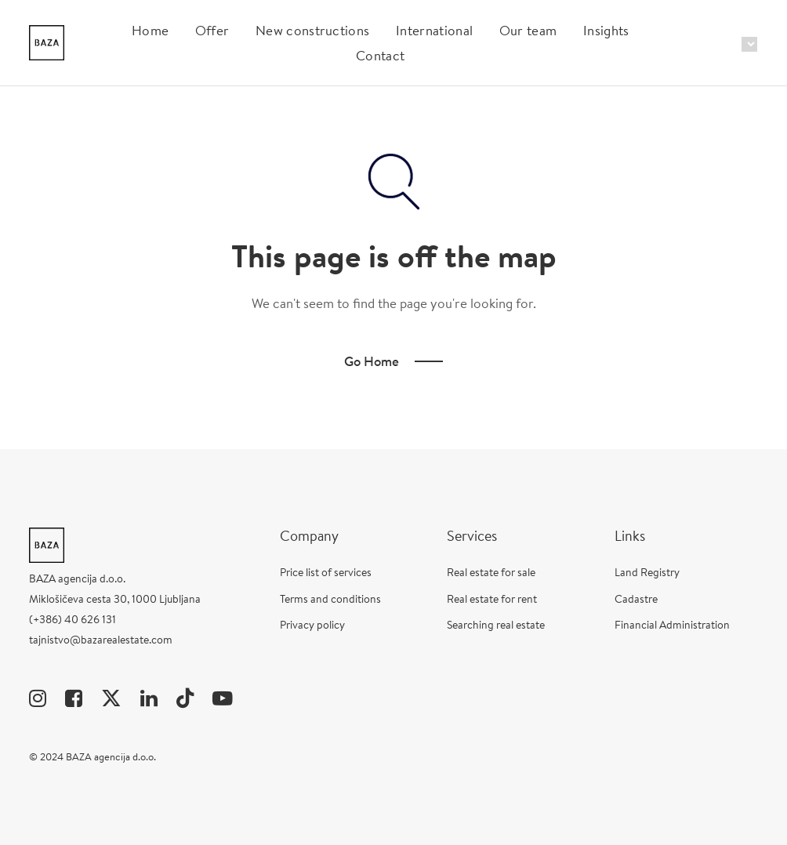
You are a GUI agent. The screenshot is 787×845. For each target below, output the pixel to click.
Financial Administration (672, 625)
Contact (380, 55)
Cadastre (636, 599)
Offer (212, 30)
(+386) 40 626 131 (72, 619)
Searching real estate (496, 625)
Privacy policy (312, 625)
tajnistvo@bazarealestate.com (100, 639)
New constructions (312, 30)
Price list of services (326, 572)
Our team (528, 30)
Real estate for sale (491, 572)
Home (150, 30)
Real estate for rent (492, 599)
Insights (606, 30)
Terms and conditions (330, 599)
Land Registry (647, 572)
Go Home (371, 361)
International (434, 30)
